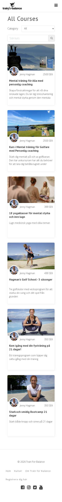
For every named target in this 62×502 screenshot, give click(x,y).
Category (12, 28)
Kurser (18, 470)
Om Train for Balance (38, 470)
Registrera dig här (16, 479)
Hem (8, 470)
